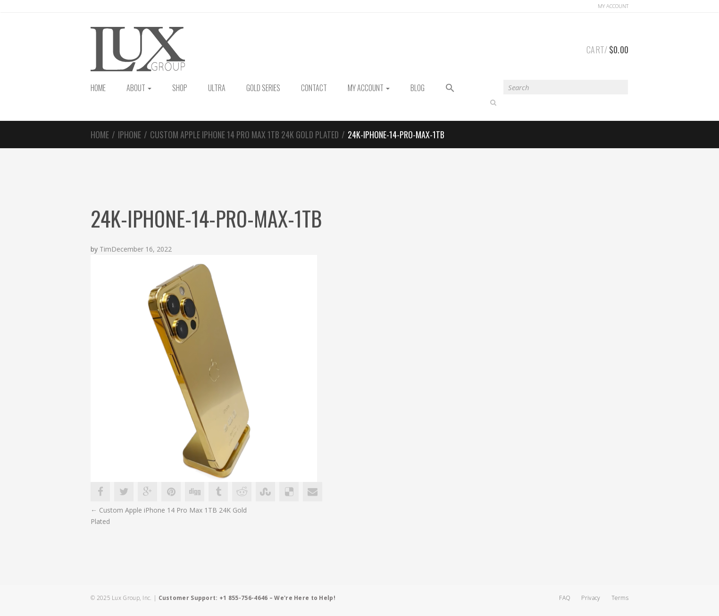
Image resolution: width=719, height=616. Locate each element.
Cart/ (607, 48)
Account (613, 5)
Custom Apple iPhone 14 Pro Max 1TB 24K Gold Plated (244, 134)
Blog (417, 87)
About (138, 87)
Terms (620, 598)
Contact (314, 87)
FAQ (564, 598)
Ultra (217, 87)
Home (100, 134)
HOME (98, 87)
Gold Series (263, 87)
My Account (369, 87)
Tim (105, 249)
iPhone (129, 134)
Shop (179, 87)
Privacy (590, 598)
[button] (450, 88)
